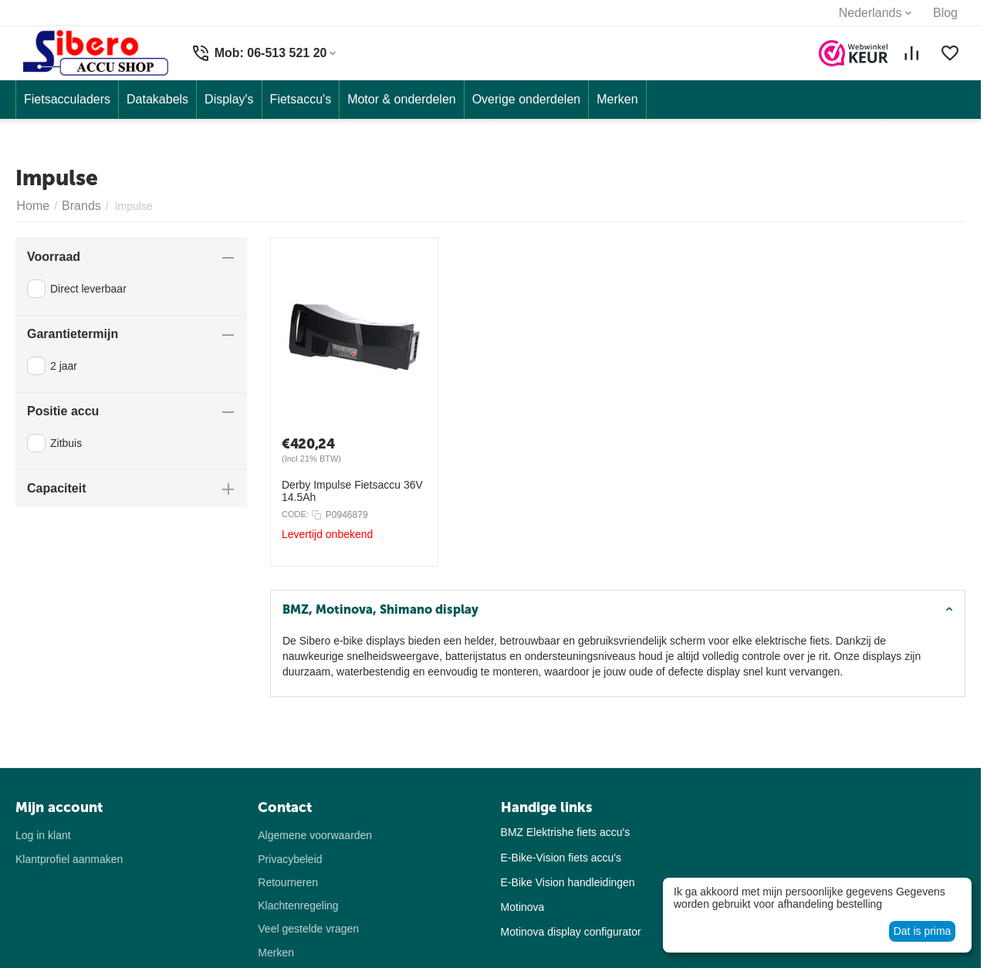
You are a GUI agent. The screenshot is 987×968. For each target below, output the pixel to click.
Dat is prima (923, 931)
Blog (945, 12)
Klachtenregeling (298, 905)
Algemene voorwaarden (315, 835)
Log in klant (43, 835)
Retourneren (288, 882)
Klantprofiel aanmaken (69, 859)
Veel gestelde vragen (308, 928)
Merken (276, 952)
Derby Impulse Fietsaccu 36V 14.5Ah (352, 491)
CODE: (295, 514)
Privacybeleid (290, 859)
